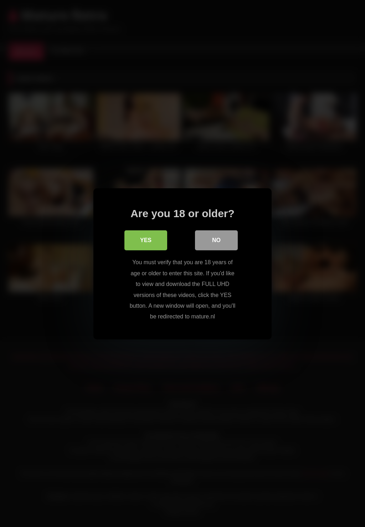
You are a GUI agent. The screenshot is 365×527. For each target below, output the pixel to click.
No (216, 240)
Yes (145, 240)
